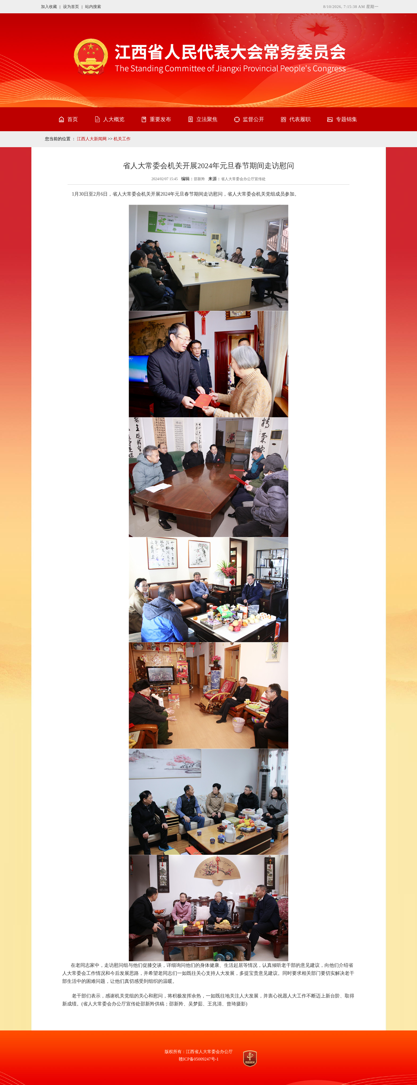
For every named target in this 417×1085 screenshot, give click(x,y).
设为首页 (71, 7)
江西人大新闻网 (92, 139)
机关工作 (122, 139)
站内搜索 (93, 7)
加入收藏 (49, 7)
